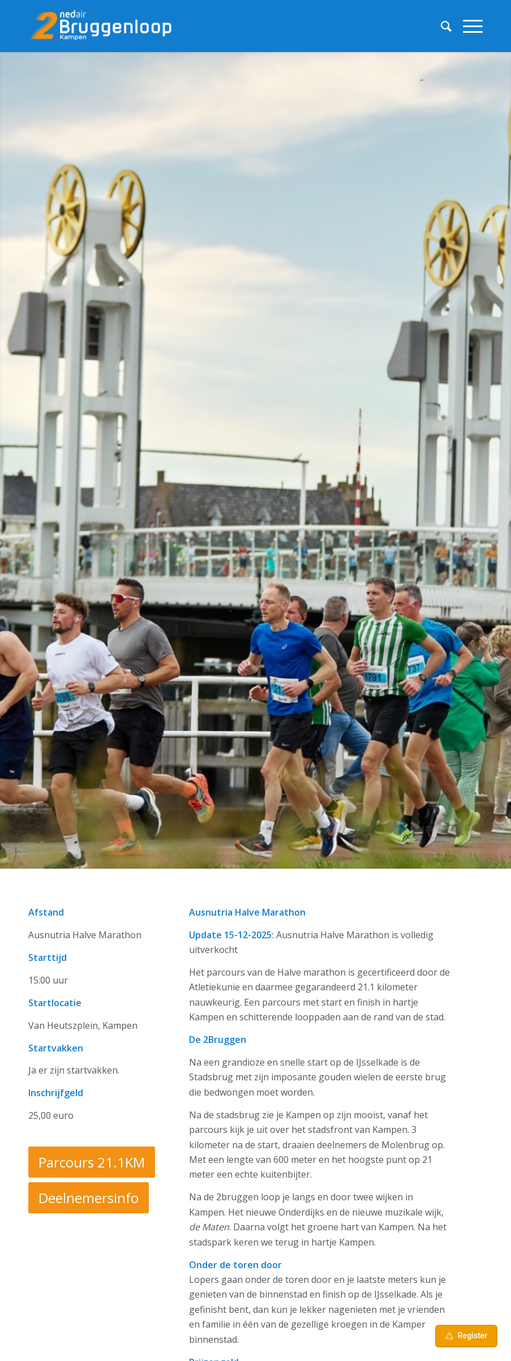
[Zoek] (441, 26)
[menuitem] (441, 26)
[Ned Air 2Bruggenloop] (101, 26)
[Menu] (467, 26)
